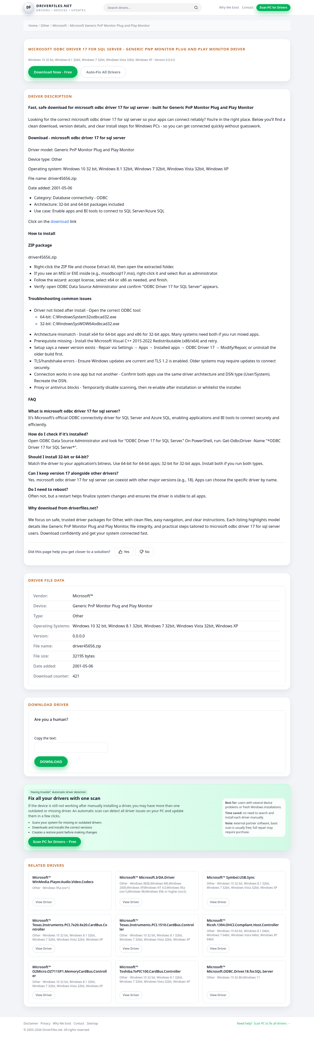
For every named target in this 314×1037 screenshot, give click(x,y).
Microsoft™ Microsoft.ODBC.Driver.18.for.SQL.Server (240, 969)
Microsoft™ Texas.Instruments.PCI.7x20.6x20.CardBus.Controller (69, 925)
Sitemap (92, 1023)
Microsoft (59, 25)
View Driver (44, 902)
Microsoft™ (83, 596)
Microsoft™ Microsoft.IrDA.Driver (147, 877)
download (60, 221)
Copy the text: (45, 738)
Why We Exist (229, 7)
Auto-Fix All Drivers (103, 72)
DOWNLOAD (51, 762)
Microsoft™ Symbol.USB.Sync (231, 877)
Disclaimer (31, 1023)
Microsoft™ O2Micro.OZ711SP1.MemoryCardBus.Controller (69, 971)
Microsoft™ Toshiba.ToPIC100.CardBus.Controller (150, 969)
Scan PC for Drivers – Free (54, 842)
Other (45, 25)
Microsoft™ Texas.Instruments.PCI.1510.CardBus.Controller (156, 925)
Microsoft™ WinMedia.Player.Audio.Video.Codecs (62, 879)
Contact (247, 7)
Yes (124, 552)
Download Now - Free (53, 71)
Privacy (45, 1023)
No (144, 552)
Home (33, 25)
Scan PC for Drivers (273, 7)
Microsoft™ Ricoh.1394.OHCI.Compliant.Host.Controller (243, 922)
